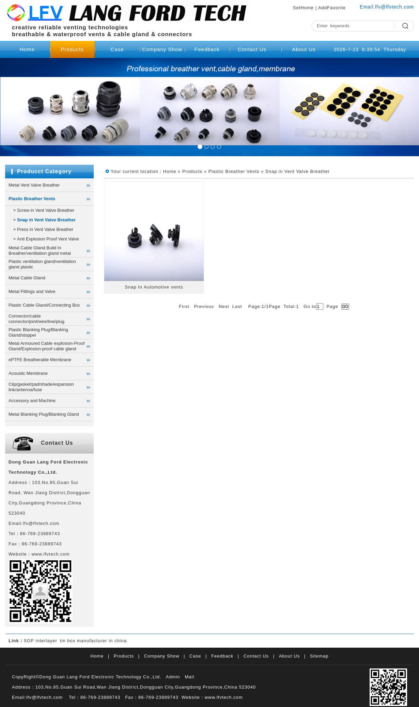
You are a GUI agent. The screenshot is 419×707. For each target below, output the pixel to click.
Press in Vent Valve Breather (45, 229)
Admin (173, 676)
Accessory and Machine (32, 400)
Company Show (162, 49)
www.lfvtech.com (224, 697)
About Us (304, 49)
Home (27, 49)
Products (72, 49)
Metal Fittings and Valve (32, 291)
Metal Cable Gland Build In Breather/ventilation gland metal (40, 250)
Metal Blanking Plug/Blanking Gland (44, 414)
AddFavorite (332, 7)
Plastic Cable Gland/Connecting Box (44, 305)
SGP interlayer (40, 640)
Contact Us (252, 49)
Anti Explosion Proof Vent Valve (48, 238)
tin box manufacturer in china (93, 640)
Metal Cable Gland (27, 277)
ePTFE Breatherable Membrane (40, 359)
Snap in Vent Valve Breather (46, 219)
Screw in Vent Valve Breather (45, 210)
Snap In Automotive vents (154, 287)
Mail (189, 676)
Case (117, 49)
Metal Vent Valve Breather (34, 185)
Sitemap (319, 656)
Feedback (207, 49)
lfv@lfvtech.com (394, 7)
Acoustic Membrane (28, 373)
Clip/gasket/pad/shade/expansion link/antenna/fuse (41, 387)
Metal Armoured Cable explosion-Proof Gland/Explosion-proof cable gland (46, 346)
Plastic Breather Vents (32, 198)
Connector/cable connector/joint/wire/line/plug (36, 318)
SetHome (303, 7)
